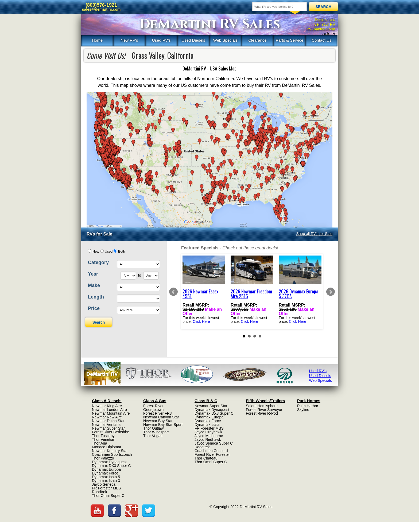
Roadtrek (99, 492)
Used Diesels (193, 40)
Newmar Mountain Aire (111, 413)
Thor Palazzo (103, 458)
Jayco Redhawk (208, 439)
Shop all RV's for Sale (314, 233)
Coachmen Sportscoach (112, 454)
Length (96, 297)
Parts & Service (289, 40)
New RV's (129, 40)
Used (108, 251)
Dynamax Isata (207, 424)
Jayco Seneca (103, 484)
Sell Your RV (324, 24)
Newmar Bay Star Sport (163, 424)
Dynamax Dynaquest (109, 462)
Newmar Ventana (106, 424)
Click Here (201, 321)
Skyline (303, 409)
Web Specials (225, 40)
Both (121, 251)
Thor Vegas (152, 436)
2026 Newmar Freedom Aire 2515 (251, 294)
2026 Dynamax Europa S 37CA (298, 294)
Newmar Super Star (108, 428)
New (95, 251)
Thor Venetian (103, 439)
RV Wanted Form (321, 29)
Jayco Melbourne (209, 436)
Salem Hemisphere (262, 406)
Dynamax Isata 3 (106, 480)
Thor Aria (99, 443)
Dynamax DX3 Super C (111, 466)
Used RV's (161, 40)
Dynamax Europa (106, 469)
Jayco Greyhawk (208, 432)
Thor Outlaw (153, 428)
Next (330, 292)
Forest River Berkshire (110, 432)
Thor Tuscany (103, 436)
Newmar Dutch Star (108, 421)
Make (94, 285)
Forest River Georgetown (153, 408)
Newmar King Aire (107, 406)
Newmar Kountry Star (110, 451)
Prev (173, 292)
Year (93, 274)
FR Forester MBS (106, 488)
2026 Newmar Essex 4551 (200, 294)
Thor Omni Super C (108, 495)
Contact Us (321, 40)
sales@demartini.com (101, 9)
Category (98, 262)
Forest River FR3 (157, 413)
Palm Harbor (307, 406)
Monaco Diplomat (106, 447)
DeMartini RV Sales (209, 24)
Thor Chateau (206, 458)
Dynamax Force (105, 473)
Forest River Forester (212, 454)
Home (97, 40)
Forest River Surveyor (264, 409)
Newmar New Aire (107, 417)
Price (94, 308)
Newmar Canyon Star (161, 417)
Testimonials (325, 19)
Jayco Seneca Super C (214, 443)
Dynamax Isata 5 (106, 477)
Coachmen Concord (211, 451)
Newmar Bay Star (158, 421)
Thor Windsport (156, 432)
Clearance (257, 40)
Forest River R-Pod (262, 413)
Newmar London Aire (109, 409)
